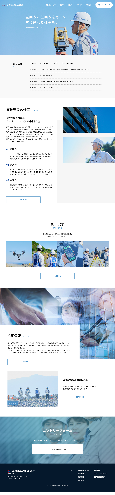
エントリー (103, 5)
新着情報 (87, 5)
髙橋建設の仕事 (48, 5)
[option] (57, 27)
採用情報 (78, 5)
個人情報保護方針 (100, 478)
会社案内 (69, 5)
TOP (71, 471)
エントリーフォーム (101, 475)
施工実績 (60, 5)
